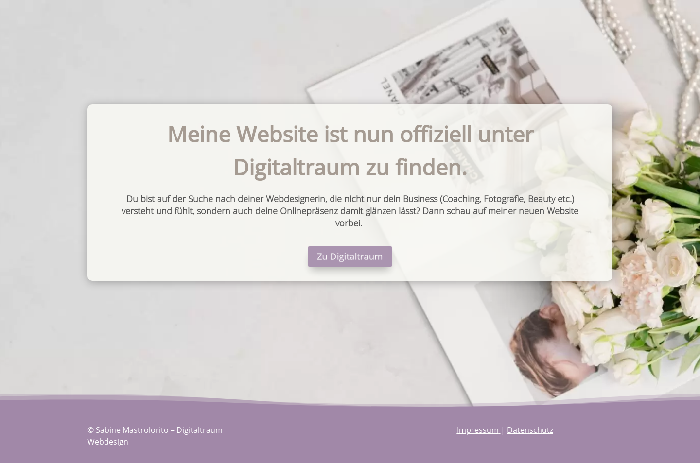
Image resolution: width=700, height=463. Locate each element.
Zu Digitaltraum (350, 256)
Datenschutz (530, 430)
